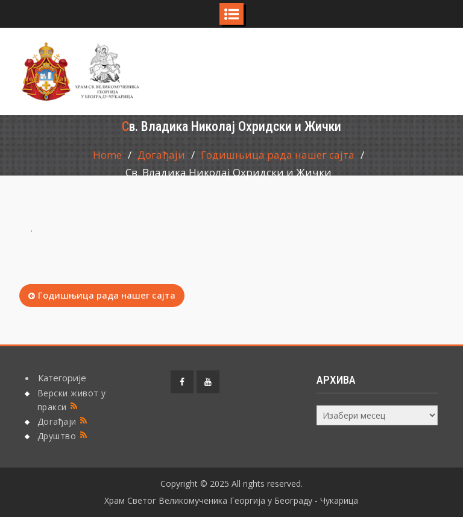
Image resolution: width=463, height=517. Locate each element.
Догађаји (57, 421)
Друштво (57, 436)
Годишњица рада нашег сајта (106, 295)
